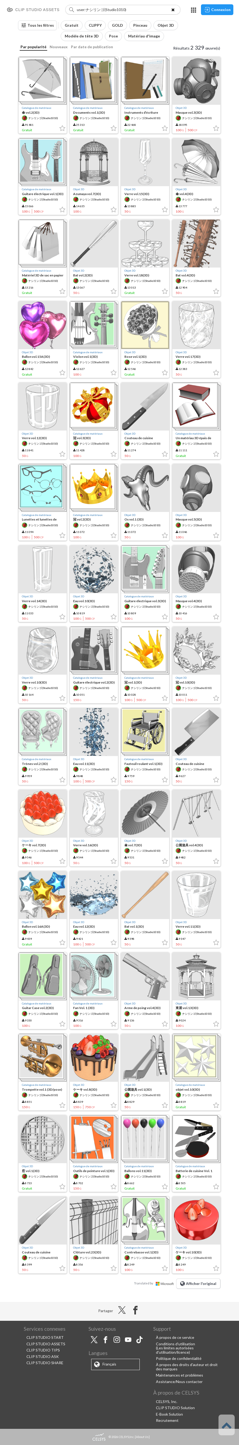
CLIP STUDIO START (45, 1337)
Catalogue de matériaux (36, 107)
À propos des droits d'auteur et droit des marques (187, 1366)
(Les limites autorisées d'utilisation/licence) (175, 1350)
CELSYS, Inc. (166, 1401)
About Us (142, 1437)
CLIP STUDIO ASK (42, 1356)
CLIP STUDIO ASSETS (45, 1344)
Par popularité (33, 46)
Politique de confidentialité (179, 1358)
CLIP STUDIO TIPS (43, 1350)
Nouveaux (59, 46)
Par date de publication (92, 46)
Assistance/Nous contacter (179, 1381)
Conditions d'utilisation (175, 1344)
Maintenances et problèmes (179, 1375)
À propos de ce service (175, 1337)
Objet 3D (181, 107)
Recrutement (167, 1420)
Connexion (217, 9)
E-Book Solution (169, 1414)
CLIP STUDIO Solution (175, 1407)
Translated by (155, 1283)
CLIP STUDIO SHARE (44, 1362)
